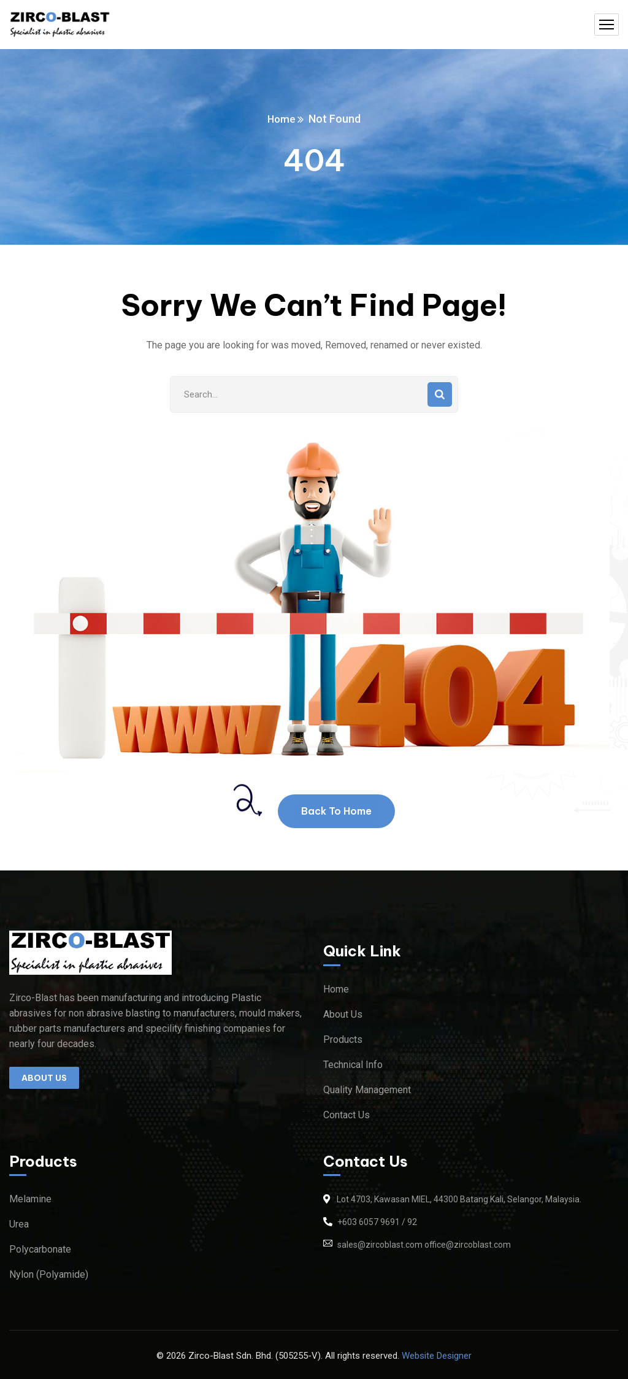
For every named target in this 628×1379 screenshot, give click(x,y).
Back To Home (336, 811)
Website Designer (437, 1355)
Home (281, 118)
